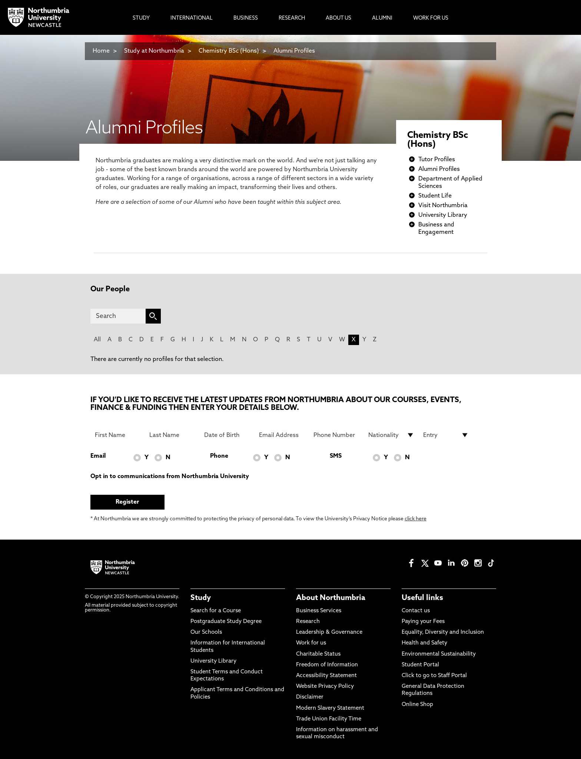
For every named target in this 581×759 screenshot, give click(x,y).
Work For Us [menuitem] (430, 18)
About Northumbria (330, 598)
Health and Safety (424, 643)
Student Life (435, 196)
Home (101, 51)
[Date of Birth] (227, 435)
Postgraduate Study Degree (226, 621)
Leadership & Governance (329, 632)
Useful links (422, 598)
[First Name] (118, 435)
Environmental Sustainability (439, 654)
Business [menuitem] (245, 18)
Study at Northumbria (154, 51)
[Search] (118, 316)
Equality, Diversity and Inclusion (443, 632)
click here (415, 519)
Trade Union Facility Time (328, 719)
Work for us (311, 643)
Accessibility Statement (326, 676)
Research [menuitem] (292, 18)
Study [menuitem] (141, 18)
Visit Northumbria (443, 206)
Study (200, 598)
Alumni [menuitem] (382, 18)
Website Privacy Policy (325, 686)
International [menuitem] (191, 18)
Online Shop (417, 704)
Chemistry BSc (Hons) (229, 51)
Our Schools (206, 632)
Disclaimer (309, 697)
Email (98, 456)
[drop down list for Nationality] (391, 435)
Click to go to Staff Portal (434, 676)
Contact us (416, 611)
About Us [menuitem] (338, 18)
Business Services (318, 611)
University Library (442, 215)
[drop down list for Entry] (446, 435)
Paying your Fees (423, 621)
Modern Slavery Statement (330, 708)
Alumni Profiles (294, 51)
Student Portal (420, 665)
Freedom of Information (327, 665)
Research (308, 621)
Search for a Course (215, 611)
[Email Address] (282, 435)
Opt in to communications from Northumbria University (169, 477)
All (97, 340)
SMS (336, 456)
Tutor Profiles (436, 160)
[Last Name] (172, 435)
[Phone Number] (336, 435)
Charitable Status (318, 654)
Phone (219, 456)
